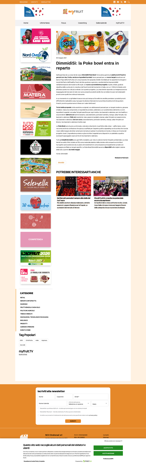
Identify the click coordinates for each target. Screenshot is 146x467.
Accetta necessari (108, 453)
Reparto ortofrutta (28, 301)
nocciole (22, 345)
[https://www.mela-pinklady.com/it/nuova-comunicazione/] (36, 38)
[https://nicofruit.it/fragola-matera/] (36, 93)
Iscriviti (73, 421)
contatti (34, 2)
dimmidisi (61, 162)
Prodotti (23, 324)
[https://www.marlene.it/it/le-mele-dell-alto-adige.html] (36, 204)
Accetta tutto (108, 448)
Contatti (106, 435)
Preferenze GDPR (108, 458)
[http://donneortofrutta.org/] (36, 241)
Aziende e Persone (27, 327)
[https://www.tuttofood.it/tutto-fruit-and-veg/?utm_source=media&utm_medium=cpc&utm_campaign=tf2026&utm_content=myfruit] (36, 130)
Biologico (24, 320)
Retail (22, 298)
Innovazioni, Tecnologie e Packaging (34, 317)
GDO (21, 340)
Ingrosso (23, 304)
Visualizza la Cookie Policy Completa (34, 461)
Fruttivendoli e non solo (30, 307)
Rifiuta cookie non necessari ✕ (113, 441)
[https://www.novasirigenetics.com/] (34, 11)
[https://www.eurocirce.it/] (36, 74)
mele (37, 340)
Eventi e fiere (99, 178)
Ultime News (45, 23)
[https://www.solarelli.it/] (36, 167)
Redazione (24, 2)
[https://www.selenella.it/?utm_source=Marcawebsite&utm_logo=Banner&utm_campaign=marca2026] (36, 185)
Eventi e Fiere (25, 330)
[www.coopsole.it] (36, 278)
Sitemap (106, 437)
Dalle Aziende (101, 23)
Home (26, 23)
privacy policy (93, 415)
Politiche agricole (27, 311)
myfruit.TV (120, 23)
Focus (63, 23)
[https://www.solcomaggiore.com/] (36, 222)
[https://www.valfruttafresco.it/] (36, 111)
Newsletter (45, 2)
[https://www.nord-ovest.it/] (36, 56)
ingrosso (44, 340)
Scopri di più (23, 354)
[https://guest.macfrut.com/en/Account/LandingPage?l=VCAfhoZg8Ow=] (36, 259)
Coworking (82, 23)
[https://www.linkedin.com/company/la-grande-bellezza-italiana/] (36, 148)
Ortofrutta (29, 340)
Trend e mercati (26, 314)
